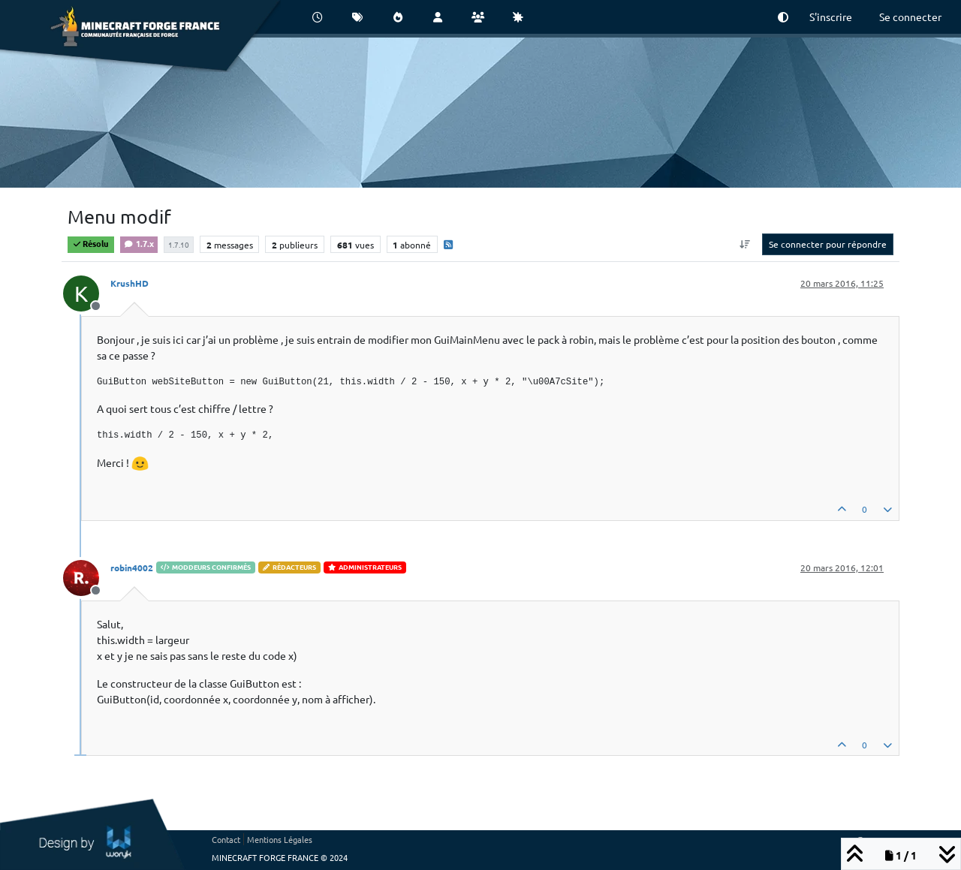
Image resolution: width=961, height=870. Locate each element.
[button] (783, 17)
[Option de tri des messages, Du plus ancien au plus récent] (745, 243)
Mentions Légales (279, 839)
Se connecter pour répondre (828, 244)
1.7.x (139, 243)
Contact (226, 839)
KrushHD (129, 283)
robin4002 (131, 567)
